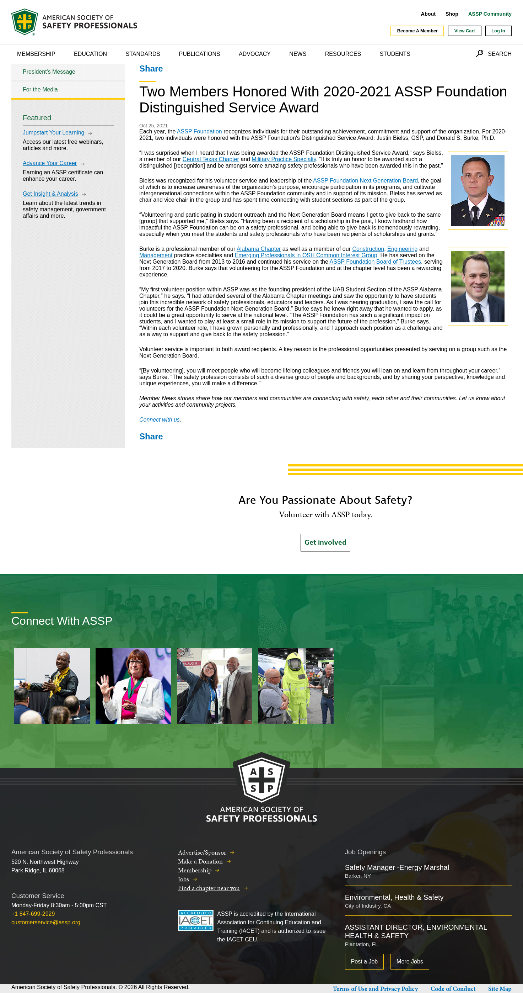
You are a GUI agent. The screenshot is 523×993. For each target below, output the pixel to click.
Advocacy (255, 54)
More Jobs (410, 961)
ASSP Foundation (199, 131)
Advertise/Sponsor (202, 852)
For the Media (40, 89)
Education (90, 54)
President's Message (49, 72)
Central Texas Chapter (211, 159)
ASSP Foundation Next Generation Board (365, 181)
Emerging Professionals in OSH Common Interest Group (306, 255)
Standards (143, 54)
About (428, 14)
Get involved (325, 543)
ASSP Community (490, 14)
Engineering (402, 249)
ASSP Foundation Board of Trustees (375, 262)
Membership (36, 54)
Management (155, 255)
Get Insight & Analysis (50, 194)
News (297, 54)
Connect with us (159, 420)
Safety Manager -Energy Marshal (397, 867)
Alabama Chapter (259, 249)
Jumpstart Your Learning (53, 133)
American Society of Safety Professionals (75, 22)
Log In (498, 30)
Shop (452, 14)
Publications (199, 54)
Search (500, 54)
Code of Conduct (453, 988)
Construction (368, 249)
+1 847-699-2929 (33, 914)
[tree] (68, 81)
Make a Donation (200, 861)
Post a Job (364, 961)
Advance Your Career (50, 163)
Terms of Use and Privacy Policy (375, 988)
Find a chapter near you (209, 887)
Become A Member (417, 30)
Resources (343, 54)
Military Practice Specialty (284, 159)
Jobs (183, 879)
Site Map (500, 988)
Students (395, 54)
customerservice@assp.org (45, 922)
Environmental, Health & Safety (394, 897)
